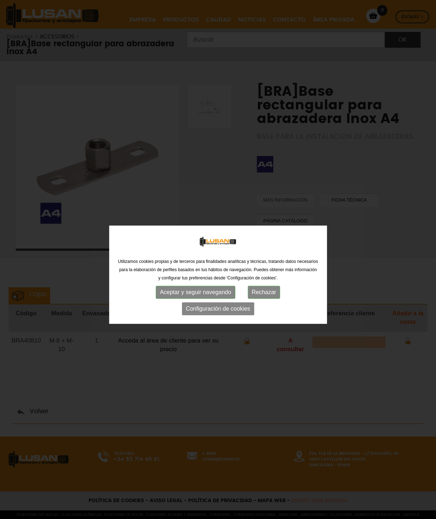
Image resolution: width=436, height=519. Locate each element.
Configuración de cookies (218, 328)
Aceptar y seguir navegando (195, 312)
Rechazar (263, 312)
